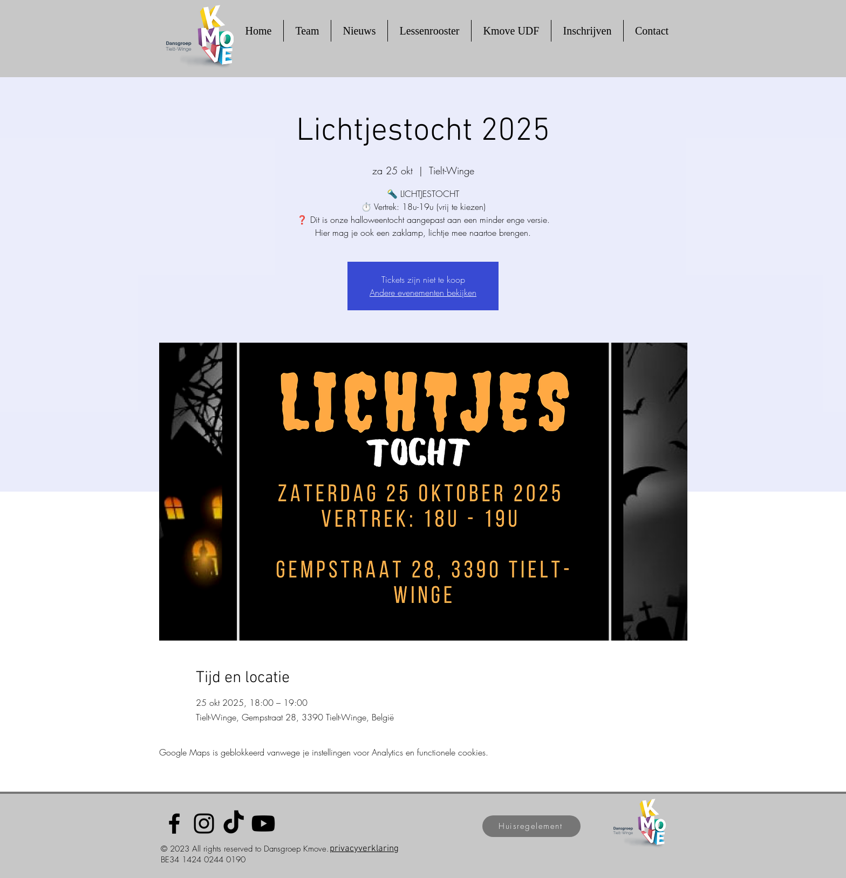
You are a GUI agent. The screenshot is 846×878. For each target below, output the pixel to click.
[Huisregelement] (531, 826)
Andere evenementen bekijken (423, 292)
